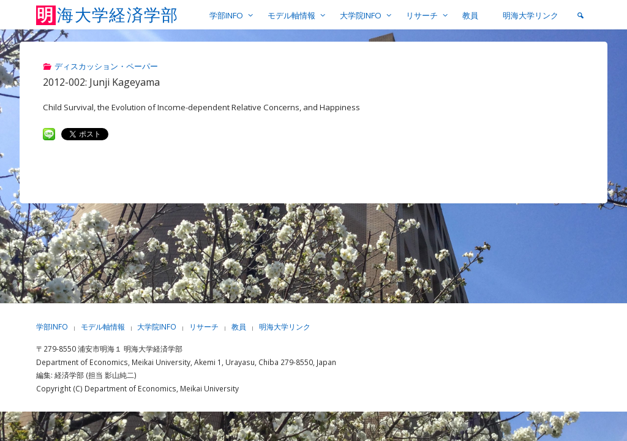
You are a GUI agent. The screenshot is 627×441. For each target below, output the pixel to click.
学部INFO (52, 327)
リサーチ (204, 327)
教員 (238, 327)
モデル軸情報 (103, 327)
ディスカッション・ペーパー (106, 66)
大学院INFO (156, 327)
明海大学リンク (284, 327)
